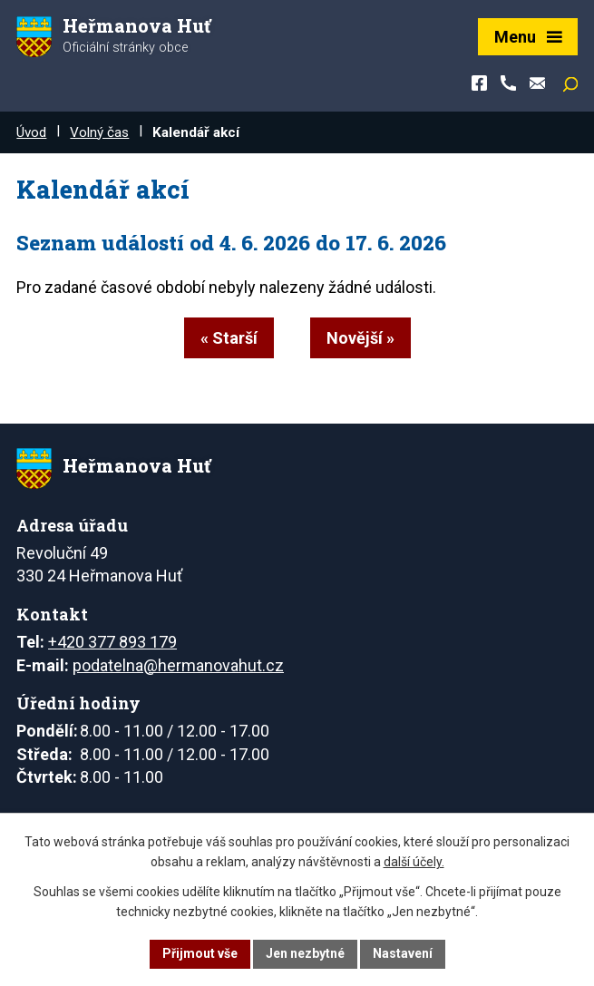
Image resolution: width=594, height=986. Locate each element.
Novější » (360, 337)
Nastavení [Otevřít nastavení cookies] (403, 953)
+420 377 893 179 (112, 641)
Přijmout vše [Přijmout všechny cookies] (200, 953)
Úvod (31, 132)
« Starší (229, 337)
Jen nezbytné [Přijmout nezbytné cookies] (305, 953)
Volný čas (99, 132)
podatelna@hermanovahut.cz (178, 665)
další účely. (414, 862)
